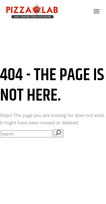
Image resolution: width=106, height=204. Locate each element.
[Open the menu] (96, 11)
